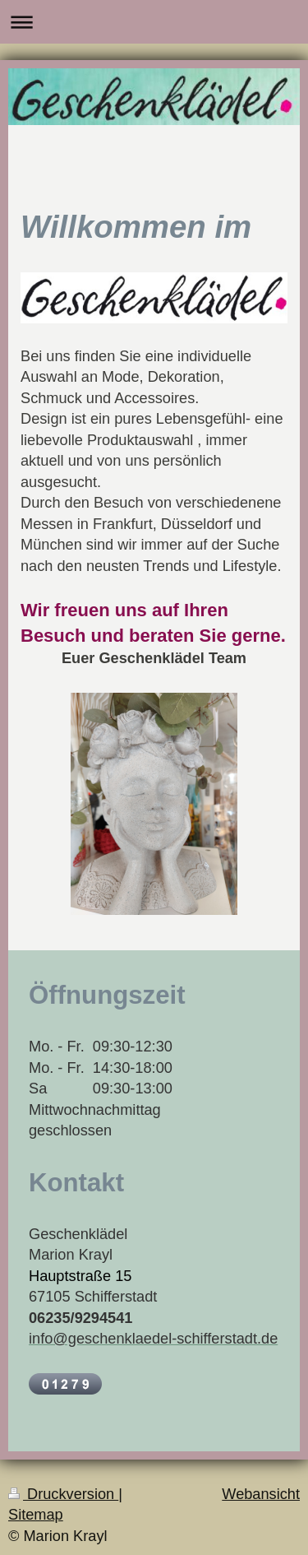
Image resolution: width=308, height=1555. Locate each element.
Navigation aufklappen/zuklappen (154, 21)
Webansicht (261, 1494)
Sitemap (35, 1514)
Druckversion (63, 1494)
